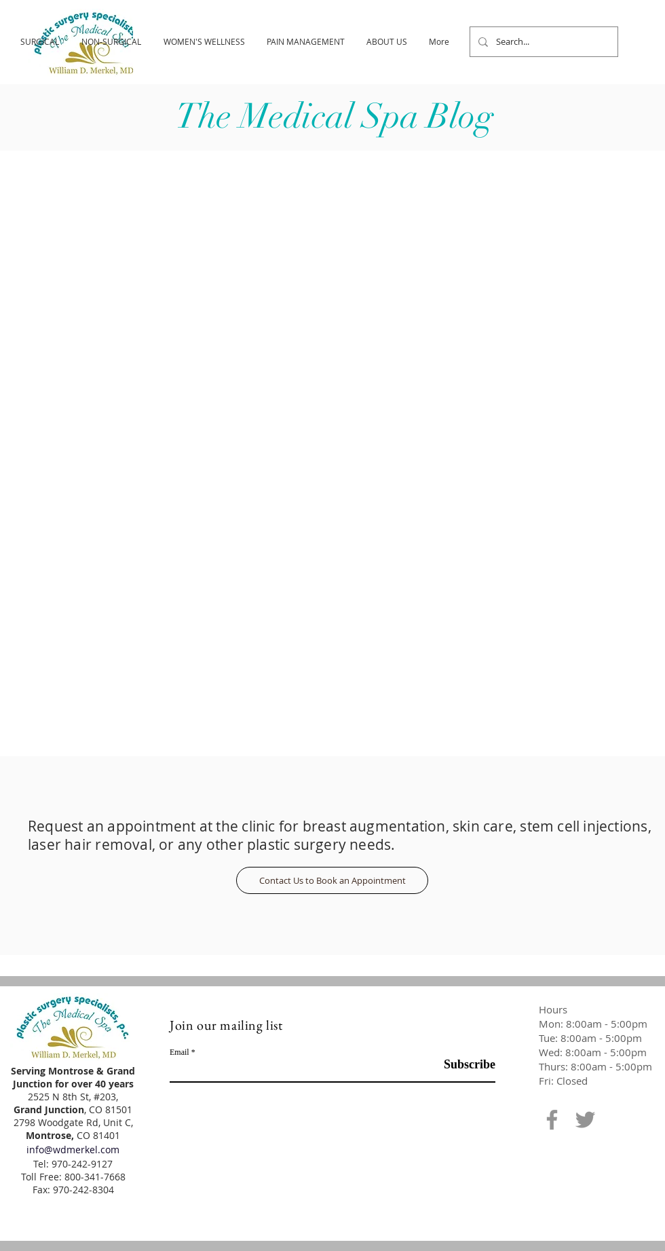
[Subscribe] (461, 1065)
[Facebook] (552, 1119)
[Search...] (542, 41)
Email (179, 1052)
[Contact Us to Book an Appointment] (332, 880)
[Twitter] (585, 1119)
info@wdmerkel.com (72, 1149)
